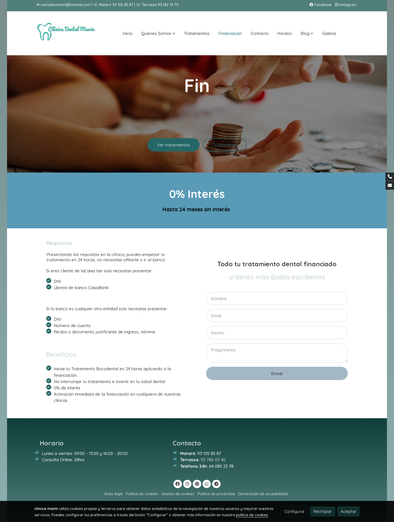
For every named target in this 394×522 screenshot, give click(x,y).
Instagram (346, 4)
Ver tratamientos (173, 147)
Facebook (321, 4)
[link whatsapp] (207, 483)
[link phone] (389, 177)
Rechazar (322, 511)
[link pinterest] (197, 483)
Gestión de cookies (177, 493)
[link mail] (389, 185)
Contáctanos (224, 147)
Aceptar (348, 511)
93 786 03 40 (213, 459)
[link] (66, 33)
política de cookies (252, 514)
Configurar (294, 511)
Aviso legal (113, 493)
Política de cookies (142, 493)
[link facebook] (177, 483)
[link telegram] (216, 483)
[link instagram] (187, 483)
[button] (158, 33)
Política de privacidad (216, 493)
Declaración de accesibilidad (263, 493)
